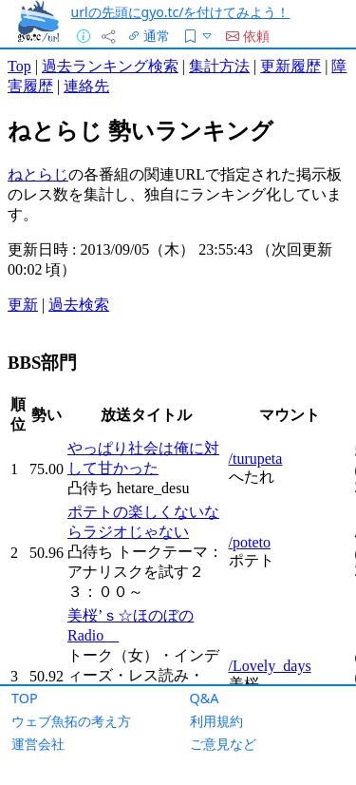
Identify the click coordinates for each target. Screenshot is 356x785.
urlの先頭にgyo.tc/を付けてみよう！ (180, 12)
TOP (24, 698)
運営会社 (38, 744)
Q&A (204, 698)
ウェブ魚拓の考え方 (71, 721)
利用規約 (216, 721)
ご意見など (223, 744)
